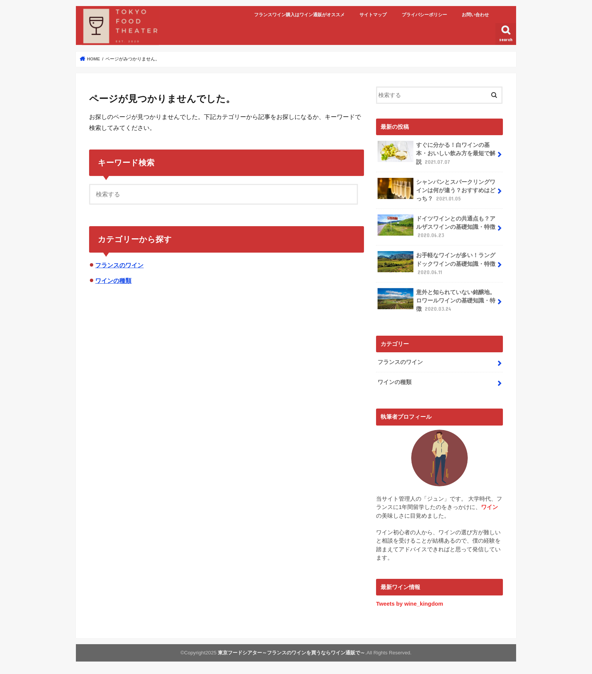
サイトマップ (373, 14)
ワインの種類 (113, 280)
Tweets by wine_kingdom (409, 604)
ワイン (489, 507)
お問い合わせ (475, 14)
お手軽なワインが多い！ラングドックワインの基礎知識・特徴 (436, 263)
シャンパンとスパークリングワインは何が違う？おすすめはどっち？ (436, 190)
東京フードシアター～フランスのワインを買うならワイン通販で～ (291, 652)
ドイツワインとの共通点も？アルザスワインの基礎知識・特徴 (436, 226)
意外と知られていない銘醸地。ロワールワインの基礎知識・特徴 (436, 300)
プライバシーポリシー (424, 14)
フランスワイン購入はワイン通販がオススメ (299, 14)
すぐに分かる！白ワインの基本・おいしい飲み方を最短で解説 (436, 153)
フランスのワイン (119, 265)
